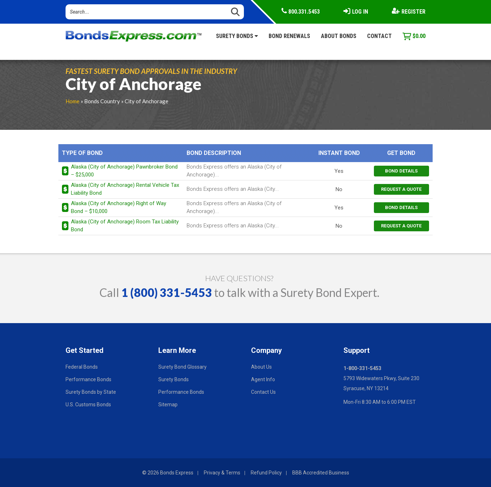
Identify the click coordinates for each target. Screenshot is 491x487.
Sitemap (168, 404)
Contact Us (263, 392)
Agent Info (263, 379)
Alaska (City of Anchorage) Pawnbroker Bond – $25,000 (124, 171)
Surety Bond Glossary (182, 367)
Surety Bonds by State (91, 392)
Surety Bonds (237, 36)
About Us (261, 367)
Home (73, 101)
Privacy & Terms (222, 473)
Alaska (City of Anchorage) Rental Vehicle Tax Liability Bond (125, 189)
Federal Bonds (82, 367)
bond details (401, 171)
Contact (379, 36)
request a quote (401, 189)
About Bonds (338, 36)
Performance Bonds (88, 379)
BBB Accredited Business (320, 473)
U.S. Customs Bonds (88, 404)
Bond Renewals (289, 36)
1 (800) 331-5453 (166, 292)
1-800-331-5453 (362, 368)
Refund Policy (266, 473)
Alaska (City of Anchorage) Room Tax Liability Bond (125, 225)
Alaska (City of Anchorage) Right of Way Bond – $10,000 (118, 207)
